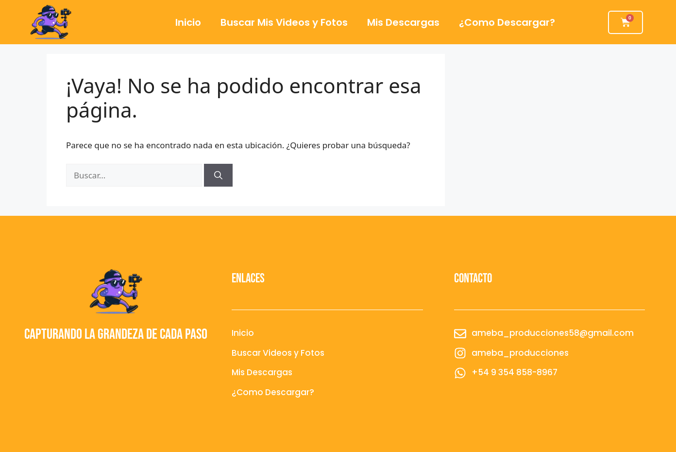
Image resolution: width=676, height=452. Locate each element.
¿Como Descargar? (507, 22)
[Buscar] (218, 175)
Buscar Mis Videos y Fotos (284, 22)
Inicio (188, 22)
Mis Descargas (403, 22)
